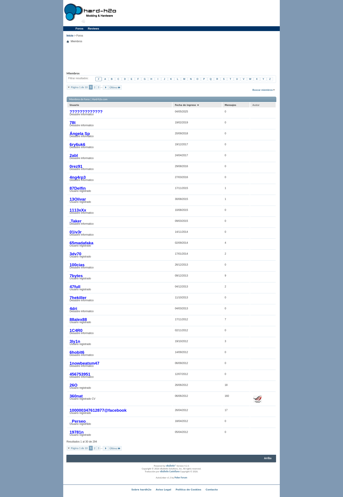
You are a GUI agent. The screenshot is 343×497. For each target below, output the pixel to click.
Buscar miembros (262, 90)
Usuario (74, 105)
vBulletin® (171, 465)
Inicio (69, 35)
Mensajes (230, 105)
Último (115, 87)
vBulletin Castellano (170, 471)
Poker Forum (181, 477)
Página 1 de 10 (79, 87)
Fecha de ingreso (187, 105)
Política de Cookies (188, 489)
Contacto (212, 489)
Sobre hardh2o (141, 489)
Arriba (267, 458)
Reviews (93, 28)
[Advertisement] (199, 13)
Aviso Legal (163, 489)
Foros (79, 28)
